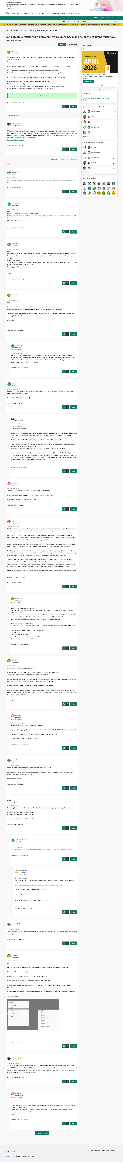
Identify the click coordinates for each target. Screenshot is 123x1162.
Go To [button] (113, 17)
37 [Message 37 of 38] (12, 228)
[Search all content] (97, 21)
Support (77, 13)
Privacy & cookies (95, 1150)
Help (108, 17)
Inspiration (41, 13)
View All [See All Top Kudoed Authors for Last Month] (86, 172)
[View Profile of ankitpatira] (14, 123)
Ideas (48, 13)
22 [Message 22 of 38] (12, 939)
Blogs (63, 13)
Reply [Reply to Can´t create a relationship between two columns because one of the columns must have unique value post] (73, 106)
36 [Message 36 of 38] (12, 279)
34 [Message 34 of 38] (12, 330)
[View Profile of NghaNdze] (14, 243)
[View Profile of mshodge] (14, 660)
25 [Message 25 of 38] (20, 908)
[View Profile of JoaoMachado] (19, 839)
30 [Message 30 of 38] (16, 644)
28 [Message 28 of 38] (16, 744)
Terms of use (105, 1150)
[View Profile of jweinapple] (14, 483)
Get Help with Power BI (38, 30)
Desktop (53, 30)
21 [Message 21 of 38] (12, 1042)
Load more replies (42, 1133)
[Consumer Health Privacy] (28, 1156)
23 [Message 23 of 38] (12, 824)
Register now (115, 24)
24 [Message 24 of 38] (16, 855)
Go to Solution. (44, 96)
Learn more (9, 8)
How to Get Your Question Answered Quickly (96, 98)
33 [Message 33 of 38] (16, 467)
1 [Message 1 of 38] (12, 102)
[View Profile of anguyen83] (14, 955)
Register (96, 17)
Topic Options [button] (72, 44)
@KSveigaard (13, 131)
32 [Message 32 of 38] (12, 403)
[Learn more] (88, 81)
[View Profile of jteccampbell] (15, 760)
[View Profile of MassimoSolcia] (23, 870)
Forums (34, 13)
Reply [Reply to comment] (73, 149)
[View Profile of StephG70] (14, 295)
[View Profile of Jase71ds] (17, 598)
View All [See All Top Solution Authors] (86, 136)
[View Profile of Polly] (13, 383)
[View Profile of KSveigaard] (15, 52)
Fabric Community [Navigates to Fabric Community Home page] (23, 13)
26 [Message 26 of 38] (12, 784)
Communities (56, 13)
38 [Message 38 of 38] (12, 187)
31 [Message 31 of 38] (12, 505)
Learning (70, 13)
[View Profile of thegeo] (13, 521)
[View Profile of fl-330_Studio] (15, 203)
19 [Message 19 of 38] (16, 1119)
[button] (62, 44)
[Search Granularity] (69, 21)
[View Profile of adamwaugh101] (16, 924)
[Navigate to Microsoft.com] (10, 13)
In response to (16, 349)
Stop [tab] (102, 85)
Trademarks (114, 1150)
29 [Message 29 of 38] (12, 582)
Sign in (102, 17)
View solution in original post (15, 140)
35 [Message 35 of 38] (16, 367)
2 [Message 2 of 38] (12, 145)
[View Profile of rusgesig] (14, 172)
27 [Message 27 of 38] (12, 700)
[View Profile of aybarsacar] (18, 1093)
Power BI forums (12, 30)
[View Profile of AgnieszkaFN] (18, 345)
